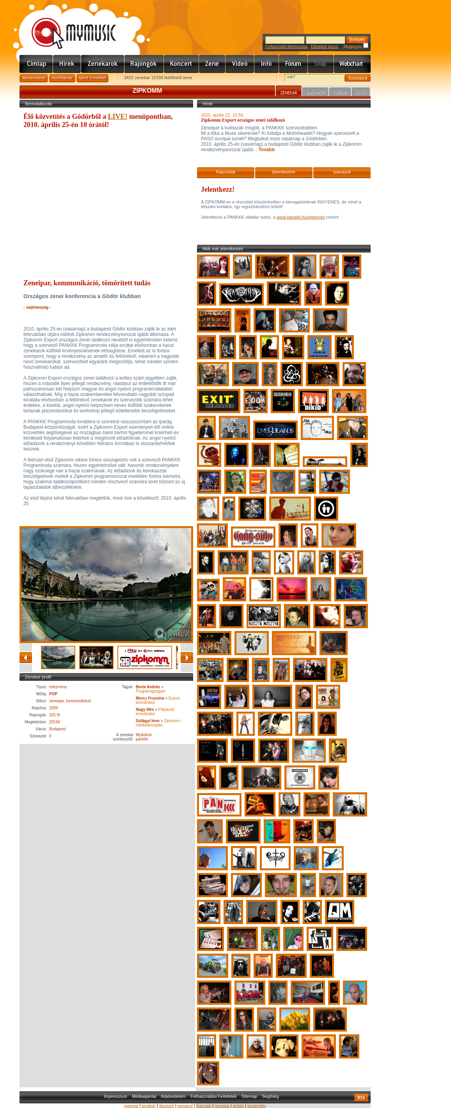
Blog (361, 93)
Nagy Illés (145, 709)
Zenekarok (102, 64)
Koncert (181, 64)
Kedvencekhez (34, 78)
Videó (240, 64)
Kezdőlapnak (62, 78)
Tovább (266, 149)
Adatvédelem (173, 1096)
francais (203, 1105)
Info (266, 64)
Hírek (67, 64)
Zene (212, 64)
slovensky (256, 1105)
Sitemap (249, 1096)
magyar (131, 1105)
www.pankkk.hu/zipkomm (301, 217)
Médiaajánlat (144, 1096)
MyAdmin (144, 735)
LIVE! (118, 116)
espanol (185, 1105)
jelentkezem (283, 172)
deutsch (166, 1105)
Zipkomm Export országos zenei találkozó (243, 120)
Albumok (315, 93)
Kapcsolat (225, 172)
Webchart (352, 64)
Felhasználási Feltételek (214, 1096)
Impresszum (115, 1096)
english (149, 1105)
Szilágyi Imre (148, 721)
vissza (26, 657)
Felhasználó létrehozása (286, 46)
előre (187, 657)
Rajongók (144, 64)
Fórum (293, 64)
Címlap (36, 64)
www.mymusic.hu (67, 25)
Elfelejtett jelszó (324, 46)
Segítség (270, 1096)
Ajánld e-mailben (92, 78)
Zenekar (289, 92)
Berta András (148, 687)
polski (238, 1105)
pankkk (142, 739)
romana (222, 1105)
